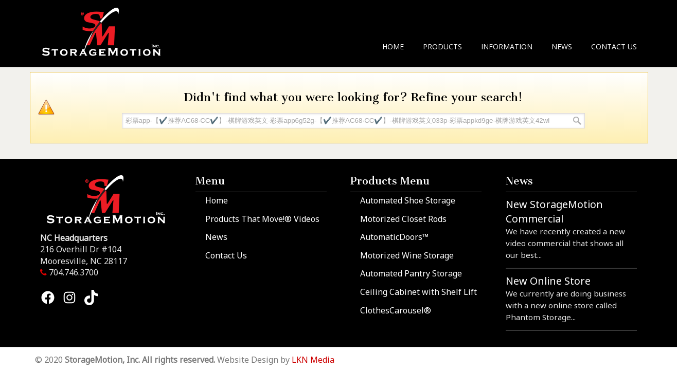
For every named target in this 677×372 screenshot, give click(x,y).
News (216, 237)
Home (216, 200)
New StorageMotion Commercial (554, 211)
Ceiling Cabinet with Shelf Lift (418, 291)
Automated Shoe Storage (407, 200)
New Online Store (548, 281)
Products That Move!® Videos (262, 219)
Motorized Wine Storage (407, 255)
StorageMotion (107, 31)
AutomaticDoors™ (394, 237)
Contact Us (226, 255)
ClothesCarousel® (395, 310)
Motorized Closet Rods (403, 219)
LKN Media (313, 359)
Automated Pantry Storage (411, 273)
